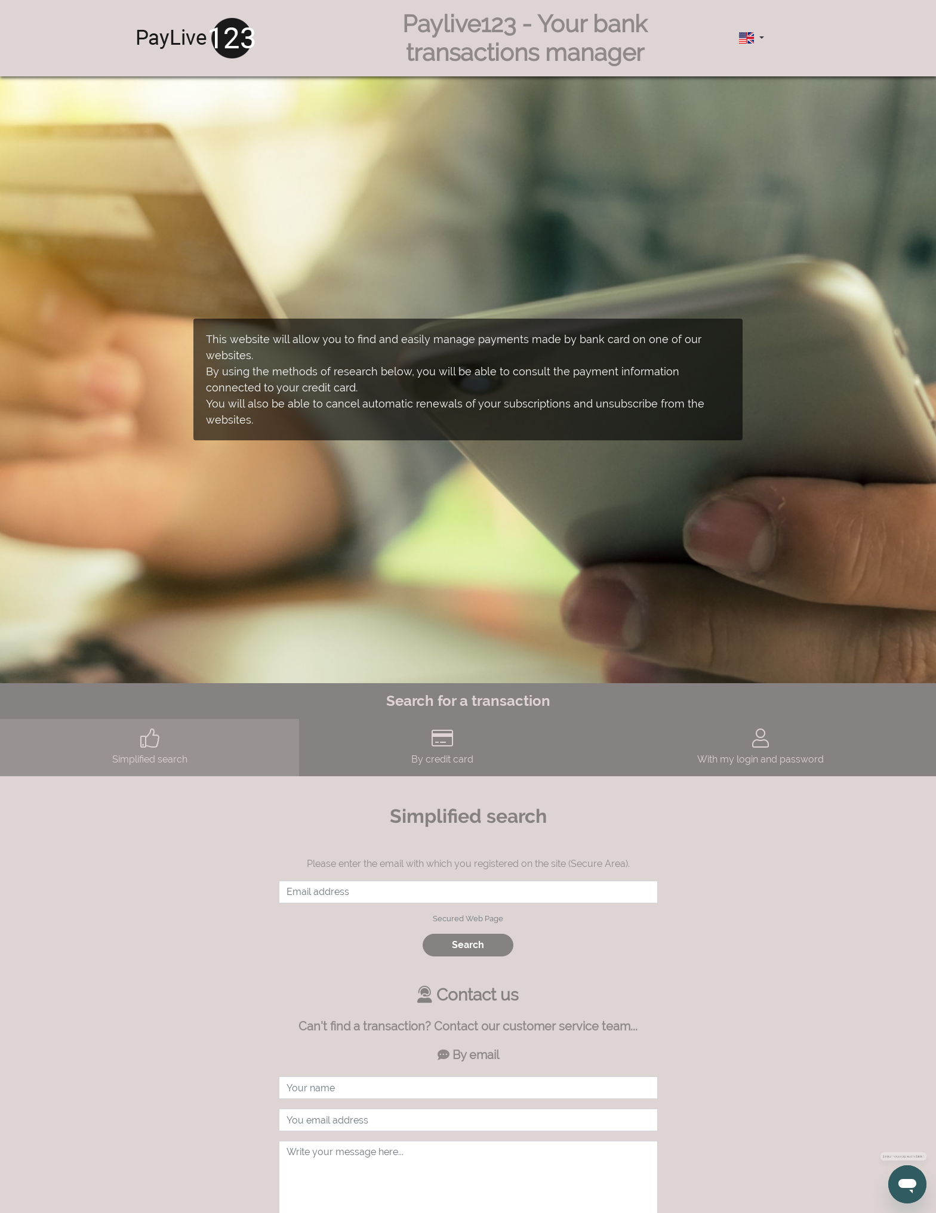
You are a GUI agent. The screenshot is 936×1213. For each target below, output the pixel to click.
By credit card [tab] (442, 747)
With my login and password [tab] (760, 747)
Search (468, 944)
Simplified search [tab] (150, 747)
